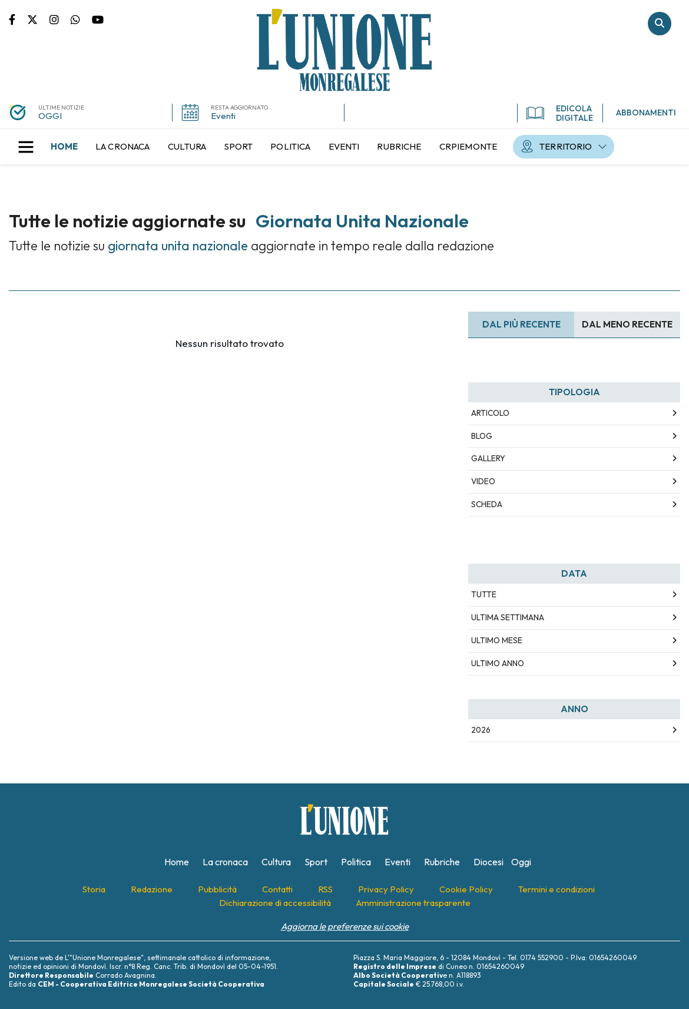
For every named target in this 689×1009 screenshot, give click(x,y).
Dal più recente (521, 324)
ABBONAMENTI (646, 112)
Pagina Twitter (38, 19)
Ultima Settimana (507, 617)
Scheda (486, 504)
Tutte (483, 594)
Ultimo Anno (497, 663)
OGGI (50, 115)
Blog (481, 436)
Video (483, 481)
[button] (26, 146)
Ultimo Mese (496, 640)
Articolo (490, 413)
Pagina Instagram (60, 19)
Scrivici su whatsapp (81, 19)
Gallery (488, 458)
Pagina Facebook (18, 19)
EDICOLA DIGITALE (559, 113)
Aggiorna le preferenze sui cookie (345, 926)
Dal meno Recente (627, 324)
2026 (481, 730)
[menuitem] (64, 146)
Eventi (223, 115)
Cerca (659, 23)
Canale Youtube (98, 19)
